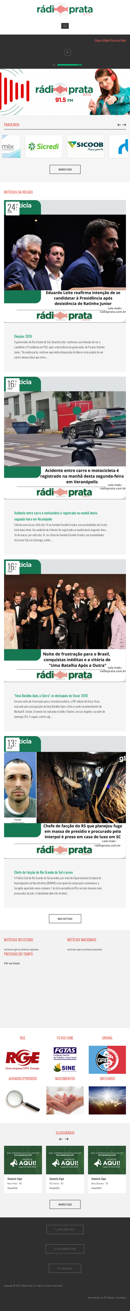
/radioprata (65, 1268)
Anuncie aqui (65, 169)
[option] (65, 92)
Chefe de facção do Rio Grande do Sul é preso (43, 872)
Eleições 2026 (23, 336)
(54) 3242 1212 (65, 1229)
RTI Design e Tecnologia (115, 1297)
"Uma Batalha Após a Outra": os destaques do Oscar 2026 (51, 695)
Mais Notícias (65, 919)
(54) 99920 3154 (65, 1249)
